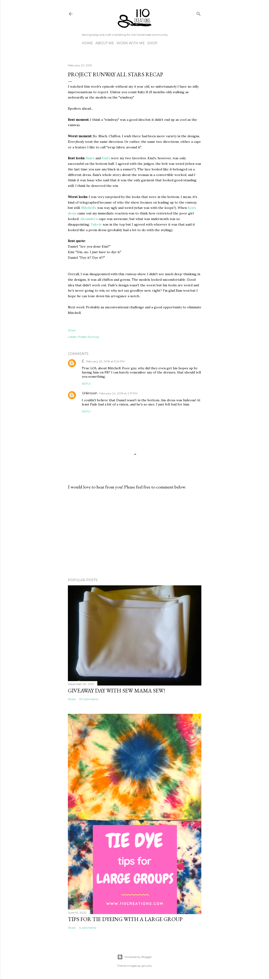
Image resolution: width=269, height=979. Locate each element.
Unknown (89, 393)
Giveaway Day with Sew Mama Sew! (116, 690)
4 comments (87, 927)
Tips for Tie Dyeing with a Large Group (125, 919)
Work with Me (131, 43)
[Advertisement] (134, 533)
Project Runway (88, 336)
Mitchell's (88, 208)
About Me (104, 43)
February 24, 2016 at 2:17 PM (118, 393)
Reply (86, 383)
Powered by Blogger (134, 957)
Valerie (96, 224)
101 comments (88, 699)
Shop (152, 43)
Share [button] (72, 330)
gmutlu (147, 965)
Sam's (90, 158)
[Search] (198, 12)
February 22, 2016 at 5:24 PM (105, 361)
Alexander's (89, 219)
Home (87, 43)
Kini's (106, 158)
